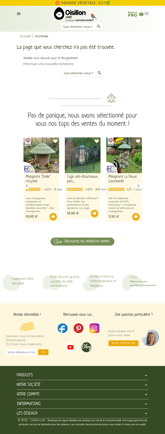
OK (43, 352)
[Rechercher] (82, 26)
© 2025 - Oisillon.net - (82, 422)
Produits (25, 375)
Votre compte (28, 394)
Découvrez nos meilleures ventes (87, 241)
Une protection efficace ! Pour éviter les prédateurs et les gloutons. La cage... (82, 203)
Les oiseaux (27, 413)
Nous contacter (123, 343)
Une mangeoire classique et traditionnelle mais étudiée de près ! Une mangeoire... (40, 204)
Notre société (28, 385)
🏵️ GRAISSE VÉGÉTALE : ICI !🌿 (82, 3)
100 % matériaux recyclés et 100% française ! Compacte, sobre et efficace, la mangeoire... (123, 204)
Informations (29, 404)
